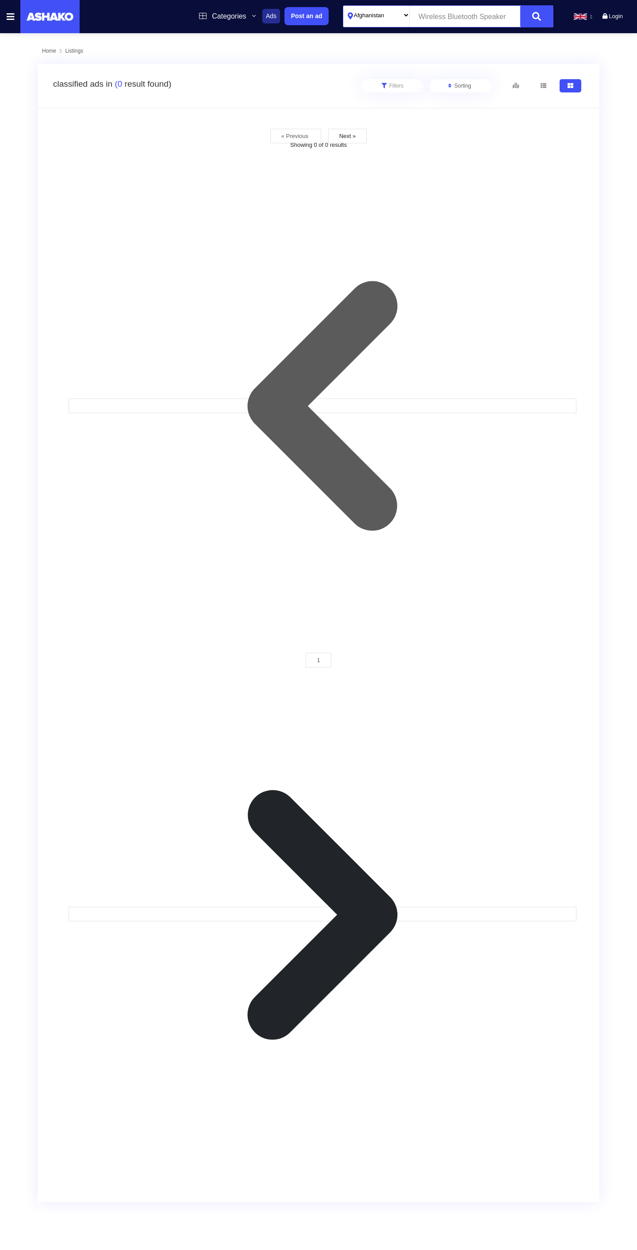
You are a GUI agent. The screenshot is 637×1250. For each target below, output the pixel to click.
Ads (271, 15)
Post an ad (306, 15)
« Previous (295, 136)
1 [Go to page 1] (318, 660)
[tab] (516, 85)
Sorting (459, 86)
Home (49, 51)
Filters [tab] (392, 86)
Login (612, 16)
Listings (74, 51)
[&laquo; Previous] (322, 406)
